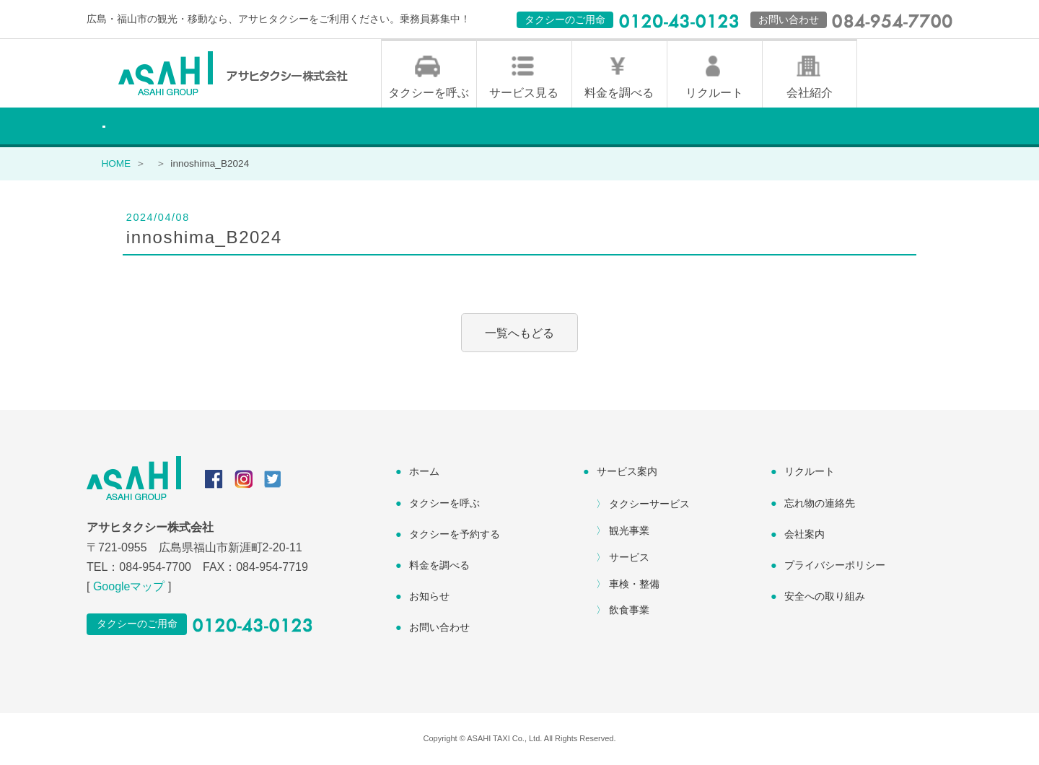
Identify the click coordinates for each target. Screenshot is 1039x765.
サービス (629, 558)
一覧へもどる (519, 334)
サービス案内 (627, 472)
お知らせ (429, 597)
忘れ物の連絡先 (819, 504)
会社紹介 (809, 94)
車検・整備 (634, 584)
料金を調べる (619, 94)
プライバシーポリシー (834, 566)
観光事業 (629, 532)
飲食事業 (629, 611)
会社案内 (804, 535)
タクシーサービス (649, 505)
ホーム (424, 472)
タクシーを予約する (454, 535)
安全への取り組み (824, 597)
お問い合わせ (439, 628)
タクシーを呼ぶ (428, 94)
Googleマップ (129, 588)
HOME (116, 164)
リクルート (714, 94)
